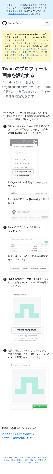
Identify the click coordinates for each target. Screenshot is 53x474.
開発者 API (42, 460)
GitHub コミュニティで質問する (18, 434)
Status (6, 460)
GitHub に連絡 (22, 460)
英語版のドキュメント (18, 14)
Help (13, 460)
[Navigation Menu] (47, 23)
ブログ (30, 463)
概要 (36, 463)
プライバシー (30, 458)
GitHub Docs (14, 23)
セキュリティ (43, 458)
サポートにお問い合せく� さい (17, 438)
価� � (33, 460)
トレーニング (20, 463)
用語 (21, 458)
